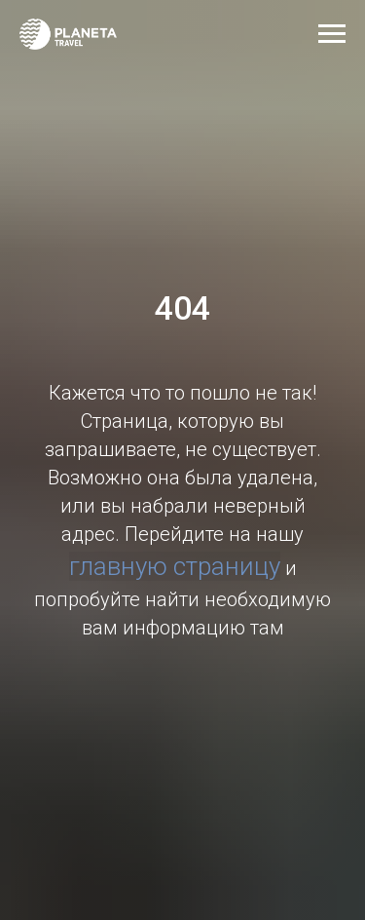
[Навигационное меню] (332, 34)
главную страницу (174, 566)
